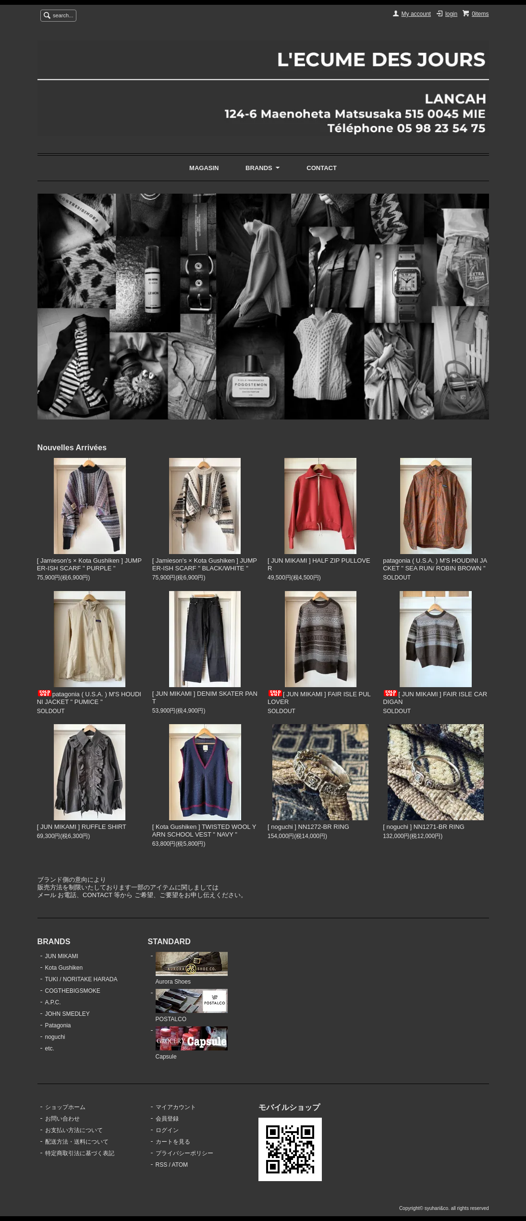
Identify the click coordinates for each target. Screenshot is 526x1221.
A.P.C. (53, 1002)
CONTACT (321, 168)
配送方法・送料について (77, 1141)
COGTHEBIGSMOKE (72, 990)
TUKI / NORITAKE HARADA (81, 979)
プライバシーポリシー (184, 1153)
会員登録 (167, 1118)
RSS (162, 1164)
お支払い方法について (74, 1130)
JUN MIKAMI (61, 956)
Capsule (192, 1043)
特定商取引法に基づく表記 (79, 1153)
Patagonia (58, 1025)
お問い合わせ (62, 1118)
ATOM (180, 1164)
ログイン (167, 1130)
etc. (49, 1048)
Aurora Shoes (192, 969)
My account (416, 14)
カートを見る (173, 1141)
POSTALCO (192, 1006)
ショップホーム (65, 1107)
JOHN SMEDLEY (67, 1014)
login (451, 14)
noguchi (55, 1037)
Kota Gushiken (64, 967)
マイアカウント (176, 1107)
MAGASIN (204, 168)
